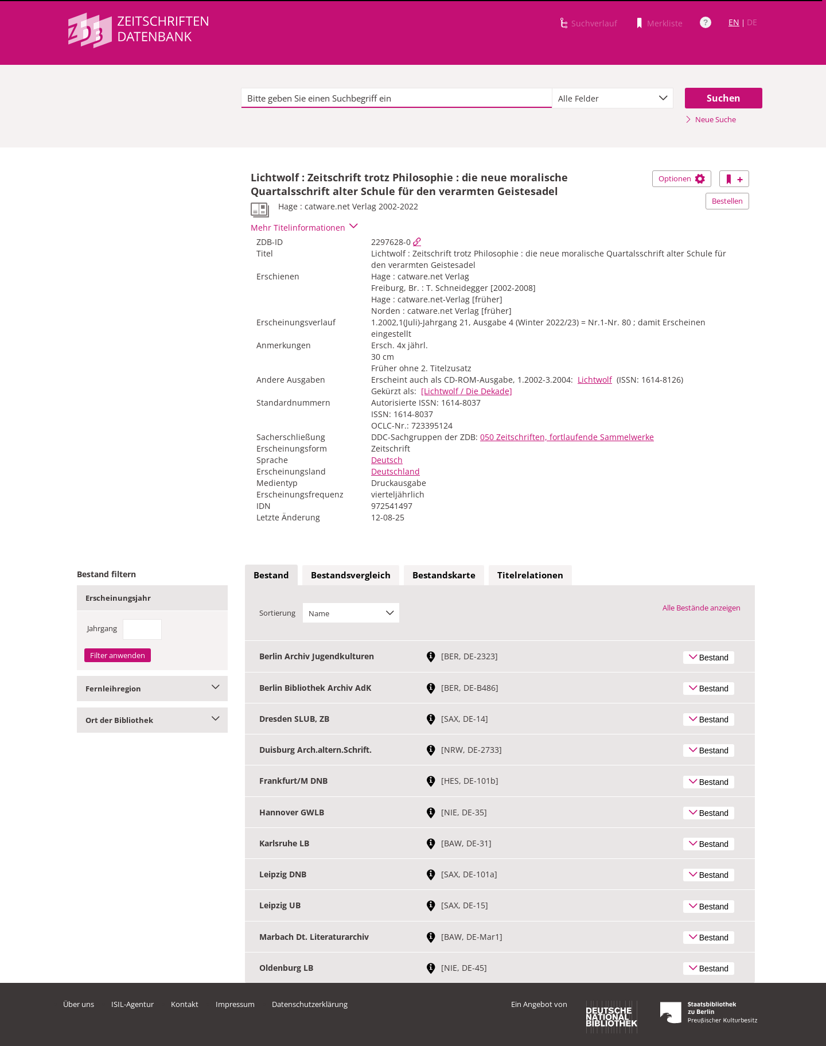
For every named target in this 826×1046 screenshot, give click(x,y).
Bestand (271, 575)
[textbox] (396, 98)
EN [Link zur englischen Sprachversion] (733, 22)
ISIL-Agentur (132, 1004)
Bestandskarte (444, 575)
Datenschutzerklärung (310, 1004)
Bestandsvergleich (351, 575)
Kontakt (184, 1004)
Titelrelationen (530, 575)
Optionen (682, 178)
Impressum (235, 1004)
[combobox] (612, 98)
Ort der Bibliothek (152, 720)
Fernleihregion (152, 688)
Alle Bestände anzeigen (702, 607)
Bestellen (727, 201)
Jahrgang (102, 628)
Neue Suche (710, 119)
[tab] (271, 575)
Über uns (78, 1004)
